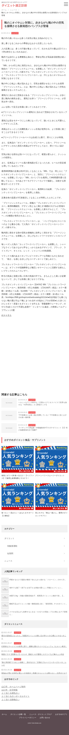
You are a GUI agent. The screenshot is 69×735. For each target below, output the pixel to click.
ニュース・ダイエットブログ (40, 714)
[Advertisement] (34, 355)
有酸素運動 (12, 546)
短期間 (10, 553)
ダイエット (9, 538)
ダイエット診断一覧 (18, 714)
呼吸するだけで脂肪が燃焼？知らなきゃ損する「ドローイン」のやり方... (37, 580)
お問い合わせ (45, 718)
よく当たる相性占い (10, 693)
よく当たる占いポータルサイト (15, 696)
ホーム (4, 714)
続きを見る (6, 315)
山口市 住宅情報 (9, 690)
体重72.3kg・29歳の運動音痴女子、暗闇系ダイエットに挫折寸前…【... (36, 596)
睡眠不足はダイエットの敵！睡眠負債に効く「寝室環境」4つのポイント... (38, 604)
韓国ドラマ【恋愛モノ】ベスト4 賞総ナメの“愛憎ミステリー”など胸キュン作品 (32, 654)
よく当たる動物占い (10, 699)
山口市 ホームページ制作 (13, 686)
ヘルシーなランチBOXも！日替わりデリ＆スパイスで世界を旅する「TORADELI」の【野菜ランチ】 (42, 403)
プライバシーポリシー (27, 718)
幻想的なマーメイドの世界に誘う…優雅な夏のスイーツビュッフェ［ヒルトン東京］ (34, 646)
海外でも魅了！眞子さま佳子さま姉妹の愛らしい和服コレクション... (36, 588)
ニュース (15, 33)
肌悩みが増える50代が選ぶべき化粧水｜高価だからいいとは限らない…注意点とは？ (34, 673)
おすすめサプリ (61, 714)
